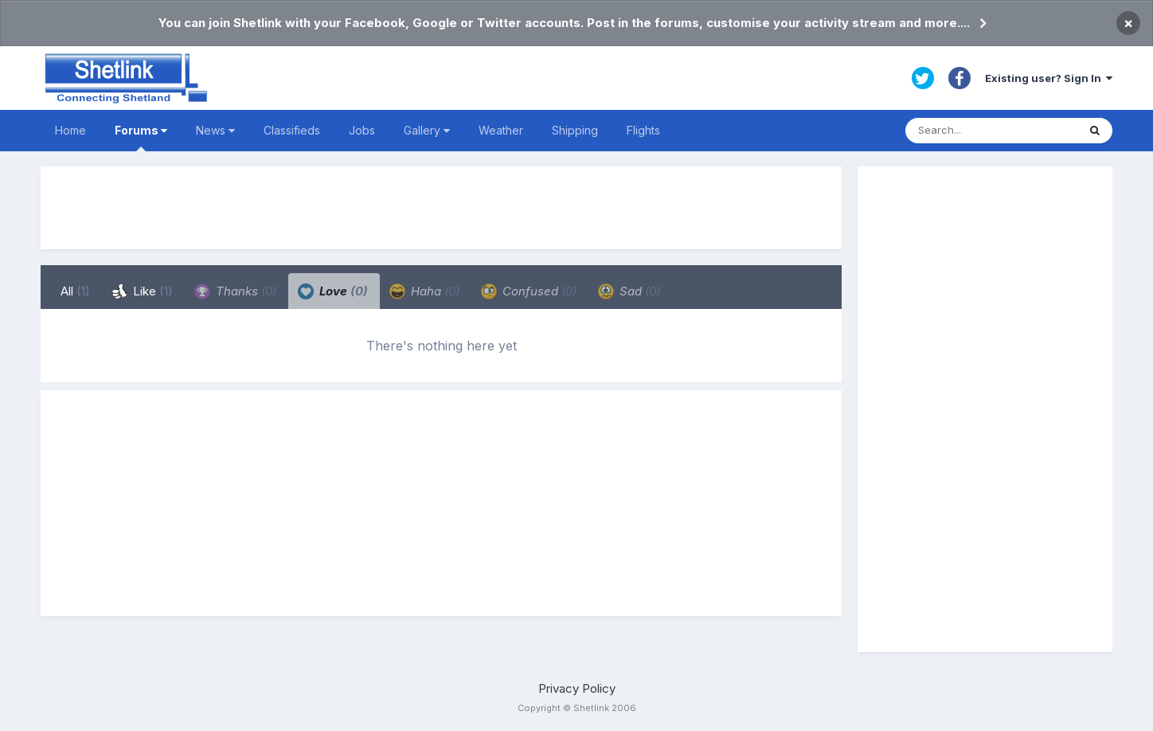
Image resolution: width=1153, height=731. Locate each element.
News (215, 130)
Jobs (362, 130)
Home (70, 130)
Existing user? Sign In (1048, 78)
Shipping (575, 130)
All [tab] (75, 291)
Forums (141, 137)
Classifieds (292, 130)
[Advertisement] (441, 208)
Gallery (427, 130)
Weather (501, 130)
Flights (643, 130)
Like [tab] (142, 291)
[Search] (991, 130)
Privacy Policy (577, 688)
